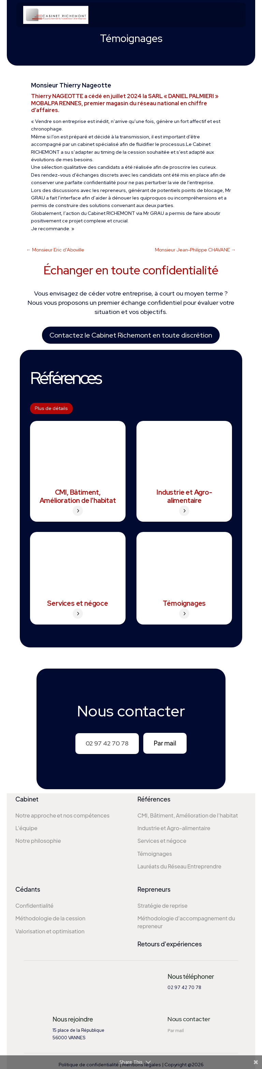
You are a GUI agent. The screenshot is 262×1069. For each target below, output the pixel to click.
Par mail (165, 743)
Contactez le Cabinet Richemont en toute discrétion (130, 335)
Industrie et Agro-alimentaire (184, 496)
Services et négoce (77, 603)
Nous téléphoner (191, 975)
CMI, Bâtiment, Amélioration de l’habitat (78, 496)
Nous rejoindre (73, 1018)
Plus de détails (51, 408)
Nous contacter (189, 1018)
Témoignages (184, 603)
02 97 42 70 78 (107, 743)
